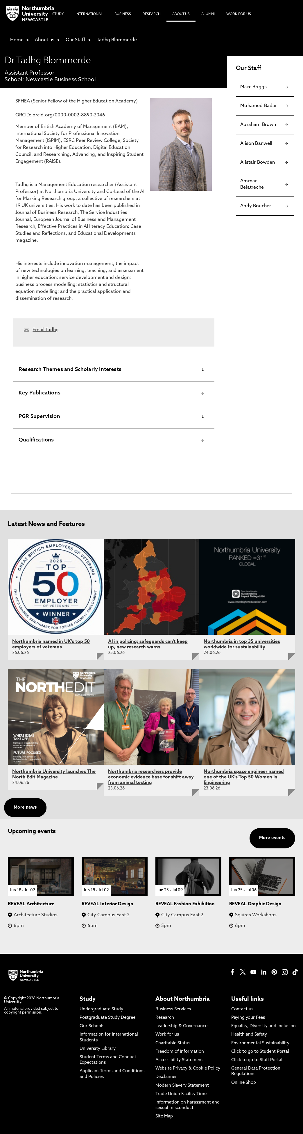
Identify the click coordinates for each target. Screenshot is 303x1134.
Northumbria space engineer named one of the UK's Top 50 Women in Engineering (244, 777)
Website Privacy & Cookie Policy (187, 1068)
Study (88, 999)
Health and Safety (249, 1034)
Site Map (164, 1116)
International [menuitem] (89, 14)
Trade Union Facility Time (181, 1094)
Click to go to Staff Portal (256, 1060)
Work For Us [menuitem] (238, 14)
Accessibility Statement (179, 1060)
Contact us (242, 1009)
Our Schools (92, 1026)
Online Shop (243, 1083)
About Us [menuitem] (181, 14)
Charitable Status (172, 1043)
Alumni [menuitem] (208, 14)
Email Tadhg (46, 330)
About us (44, 40)
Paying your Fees (248, 1018)
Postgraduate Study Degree (107, 1018)
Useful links (247, 999)
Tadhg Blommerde (117, 40)
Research (164, 1018)
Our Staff (75, 40)
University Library (98, 1049)
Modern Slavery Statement (182, 1085)
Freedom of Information (179, 1052)
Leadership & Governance (181, 1026)
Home (17, 40)
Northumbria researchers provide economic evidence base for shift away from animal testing (151, 777)
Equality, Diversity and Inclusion (263, 1026)
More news (25, 807)
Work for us (167, 1034)
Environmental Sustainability (260, 1043)
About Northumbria (182, 999)
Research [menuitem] (152, 14)
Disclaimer (166, 1077)
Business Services (173, 1009)
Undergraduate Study (101, 1009)
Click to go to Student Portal (260, 1052)
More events (272, 838)
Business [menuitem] (122, 14)
